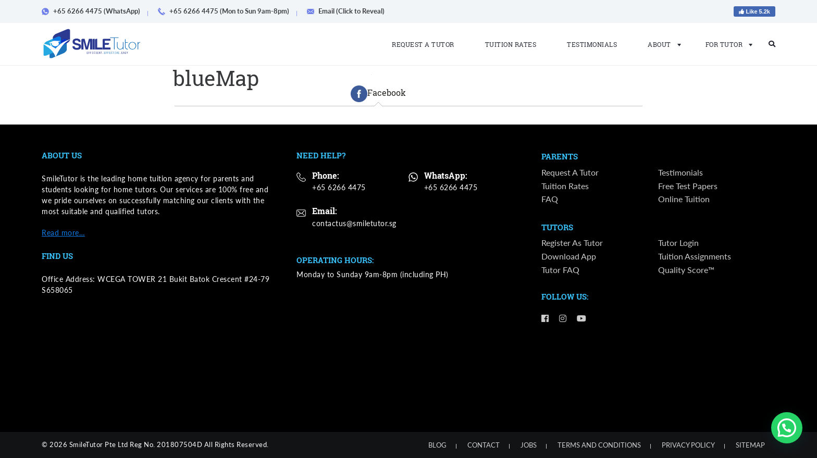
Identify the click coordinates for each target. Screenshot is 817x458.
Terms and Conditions (599, 445)
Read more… (63, 232)
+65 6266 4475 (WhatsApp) (94, 11)
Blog (437, 445)
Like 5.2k (754, 11)
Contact (483, 445)
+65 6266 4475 (339, 187)
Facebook (378, 93)
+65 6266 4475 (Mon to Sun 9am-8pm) (227, 11)
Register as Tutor (572, 243)
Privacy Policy (688, 445)
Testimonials (592, 44)
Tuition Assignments (694, 257)
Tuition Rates (511, 44)
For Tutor (726, 44)
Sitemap (750, 445)
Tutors (557, 227)
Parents (559, 157)
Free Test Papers (687, 186)
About (661, 44)
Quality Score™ (686, 270)
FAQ (549, 199)
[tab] (378, 93)
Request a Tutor (423, 44)
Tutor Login (678, 243)
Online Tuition (684, 199)
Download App (568, 257)
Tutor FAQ (560, 270)
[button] (786, 427)
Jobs (529, 445)
